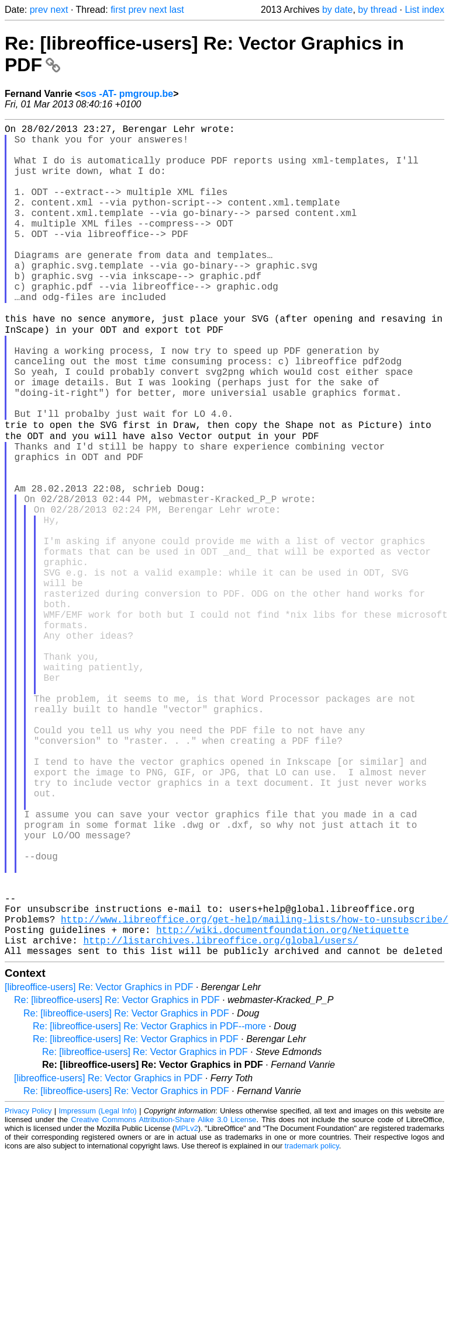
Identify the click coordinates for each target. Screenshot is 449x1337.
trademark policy (312, 1328)
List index (424, 10)
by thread (377, 10)
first (118, 10)
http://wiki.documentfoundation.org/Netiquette (282, 1107)
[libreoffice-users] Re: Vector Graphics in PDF (99, 1169)
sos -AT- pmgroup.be (126, 94)
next (59, 10)
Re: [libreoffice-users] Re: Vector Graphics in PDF (117, 1182)
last (177, 10)
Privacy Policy (28, 1293)
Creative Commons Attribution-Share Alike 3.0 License (164, 1301)
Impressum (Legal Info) (98, 1293)
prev (39, 10)
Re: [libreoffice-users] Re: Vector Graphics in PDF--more (149, 1208)
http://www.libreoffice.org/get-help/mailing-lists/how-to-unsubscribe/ (254, 1094)
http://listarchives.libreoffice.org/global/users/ (220, 1119)
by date (337, 10)
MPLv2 (186, 1310)
